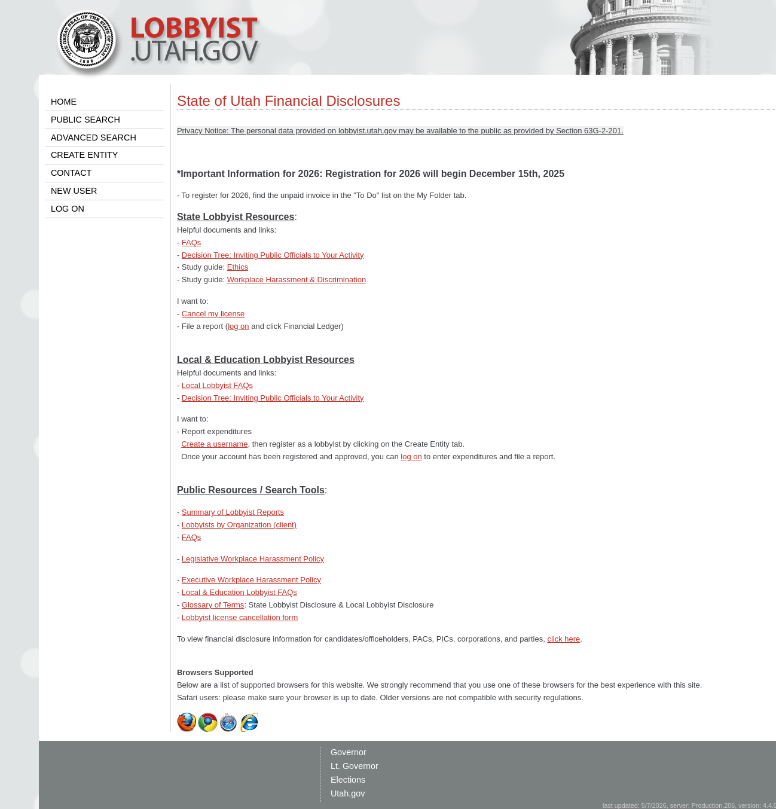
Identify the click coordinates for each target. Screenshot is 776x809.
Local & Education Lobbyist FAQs (239, 592)
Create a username (214, 443)
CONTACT (71, 173)
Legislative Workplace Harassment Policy (253, 558)
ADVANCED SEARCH (93, 137)
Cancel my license (213, 313)
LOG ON (67, 208)
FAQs (191, 242)
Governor (348, 752)
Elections (348, 779)
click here (563, 638)
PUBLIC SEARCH (85, 119)
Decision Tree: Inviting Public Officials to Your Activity (273, 255)
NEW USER (74, 191)
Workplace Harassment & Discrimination (296, 279)
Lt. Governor (354, 766)
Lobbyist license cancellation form (240, 617)
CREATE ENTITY (84, 155)
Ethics (237, 266)
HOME (64, 101)
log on (238, 326)
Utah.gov (348, 793)
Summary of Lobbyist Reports (233, 512)
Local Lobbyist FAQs (217, 385)
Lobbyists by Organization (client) (239, 524)
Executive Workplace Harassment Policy (251, 579)
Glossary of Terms (213, 604)
